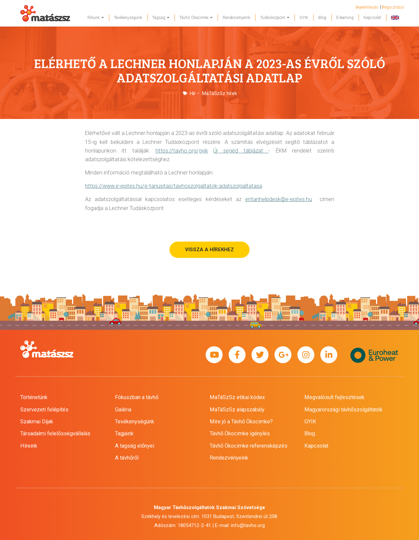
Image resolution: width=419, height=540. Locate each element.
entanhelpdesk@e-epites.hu (278, 199)
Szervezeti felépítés (44, 409)
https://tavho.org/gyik (182, 151)
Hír (193, 93)
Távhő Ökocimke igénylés (240, 433)
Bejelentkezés (367, 7)
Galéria (123, 409)
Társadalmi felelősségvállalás (55, 433)
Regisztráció (393, 7)
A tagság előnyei (134, 446)
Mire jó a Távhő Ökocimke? (241, 421)
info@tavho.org (248, 525)
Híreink (28, 446)
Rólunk (95, 17)
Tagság (160, 17)
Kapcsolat (372, 17)
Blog (322, 17)
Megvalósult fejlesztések (334, 397)
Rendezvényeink (236, 17)
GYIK (303, 17)
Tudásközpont (274, 17)
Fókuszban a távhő (136, 397)
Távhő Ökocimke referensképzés (248, 446)
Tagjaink (124, 433)
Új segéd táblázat (240, 151)
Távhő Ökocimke (196, 17)
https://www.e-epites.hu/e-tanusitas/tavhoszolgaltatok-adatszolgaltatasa (173, 186)
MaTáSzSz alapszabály (237, 409)
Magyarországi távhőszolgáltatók (343, 409)
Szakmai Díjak (36, 421)
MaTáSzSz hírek (219, 93)
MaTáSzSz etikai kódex (237, 397)
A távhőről (127, 458)
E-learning (345, 17)
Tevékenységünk (128, 17)
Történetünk (34, 397)
